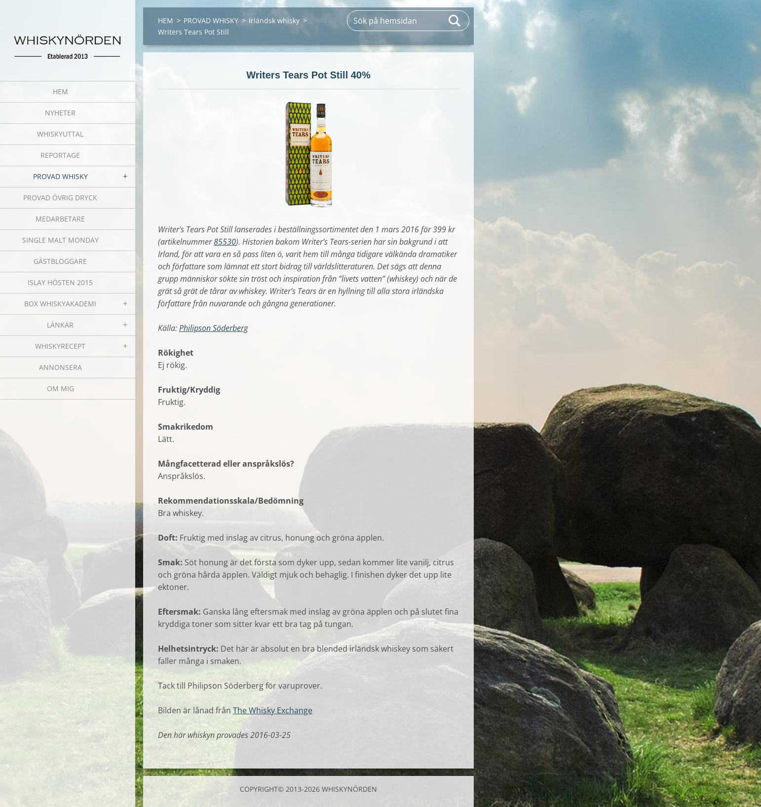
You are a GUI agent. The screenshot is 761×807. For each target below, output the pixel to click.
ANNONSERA (60, 367)
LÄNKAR (60, 325)
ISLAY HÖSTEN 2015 (60, 282)
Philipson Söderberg (213, 328)
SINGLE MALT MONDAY (60, 240)
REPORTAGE (60, 155)
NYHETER (60, 112)
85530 (225, 241)
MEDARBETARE (60, 218)
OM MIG (60, 388)
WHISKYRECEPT (60, 346)
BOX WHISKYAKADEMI (60, 303)
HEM (60, 91)
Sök (455, 20)
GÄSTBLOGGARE (60, 261)
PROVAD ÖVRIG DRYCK (60, 197)
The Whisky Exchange (272, 710)
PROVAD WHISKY (60, 176)
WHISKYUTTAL (60, 134)
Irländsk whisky (274, 20)
